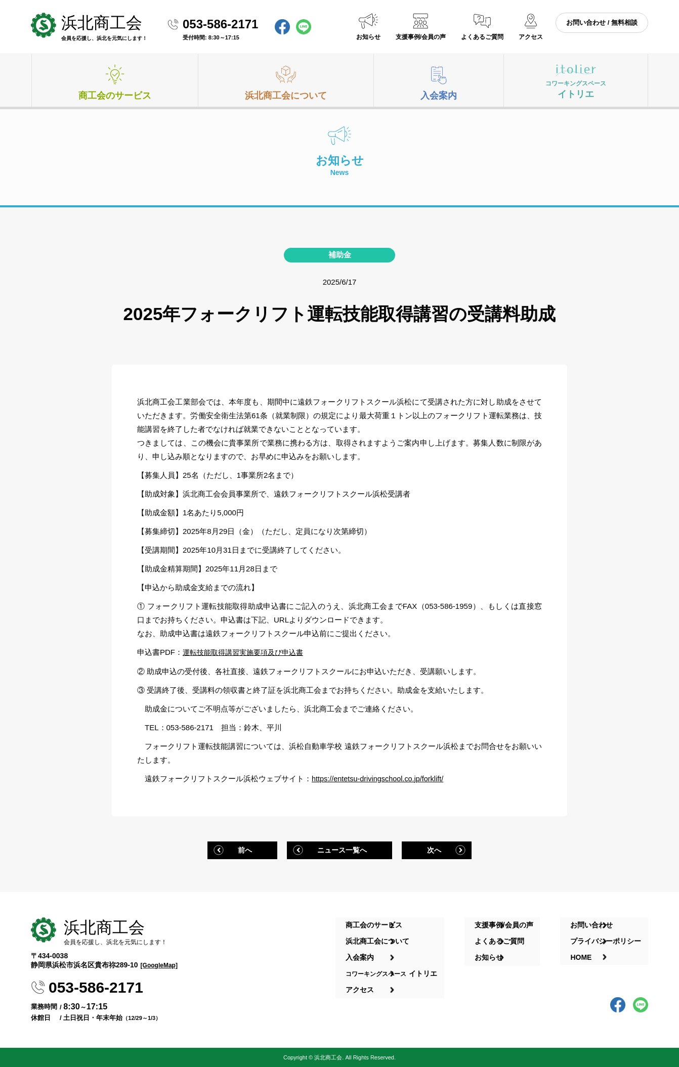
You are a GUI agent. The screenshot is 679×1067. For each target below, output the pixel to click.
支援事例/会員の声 (421, 36)
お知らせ (368, 36)
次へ (436, 848)
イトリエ (575, 89)
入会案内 (438, 96)
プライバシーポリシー (610, 934)
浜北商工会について (286, 96)
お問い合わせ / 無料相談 (602, 22)
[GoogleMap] (159, 964)
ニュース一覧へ (342, 848)
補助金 (339, 254)
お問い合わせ (596, 922)
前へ (242, 848)
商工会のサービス (114, 96)
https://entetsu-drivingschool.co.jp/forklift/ (380, 778)
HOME (585, 946)
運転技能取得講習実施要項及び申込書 (247, 652)
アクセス (531, 36)
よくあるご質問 (482, 36)
